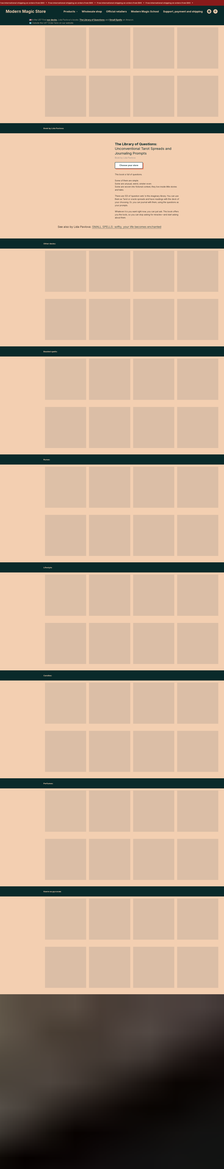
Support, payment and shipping (183, 11)
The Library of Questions (92, 20)
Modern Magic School (145, 11)
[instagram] (209, 11)
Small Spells (115, 20)
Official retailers (116, 11)
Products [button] (70, 11)
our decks (52, 20)
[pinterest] (215, 11)
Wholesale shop (92, 11)
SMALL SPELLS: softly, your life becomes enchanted (126, 226)
